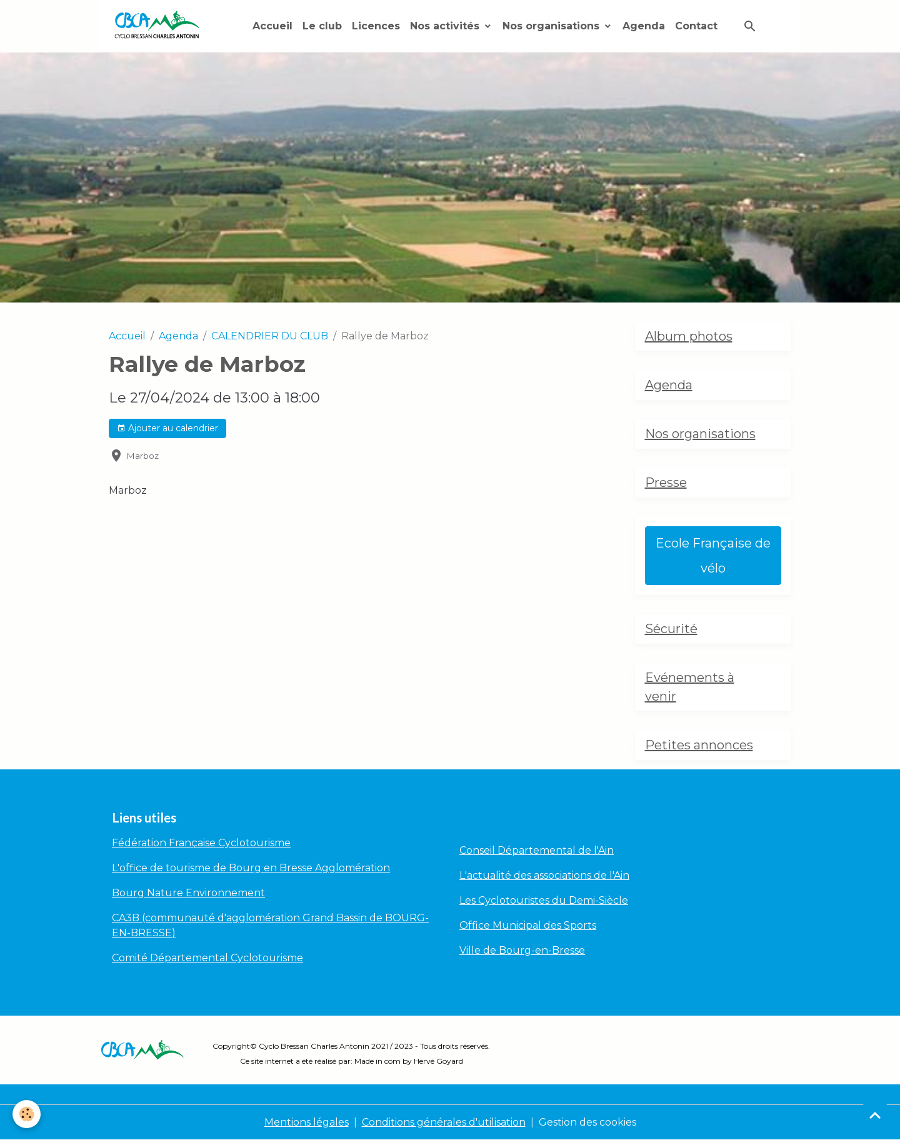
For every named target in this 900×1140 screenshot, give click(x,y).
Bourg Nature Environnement (188, 893)
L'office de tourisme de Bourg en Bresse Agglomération (251, 868)
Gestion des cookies (587, 1122)
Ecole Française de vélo (713, 556)
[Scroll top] (875, 1115)
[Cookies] (26, 1114)
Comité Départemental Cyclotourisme (207, 958)
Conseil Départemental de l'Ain (536, 850)
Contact (696, 26)
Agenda (643, 26)
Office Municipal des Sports (527, 925)
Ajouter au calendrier (167, 428)
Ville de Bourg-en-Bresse (522, 950)
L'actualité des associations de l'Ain (544, 875)
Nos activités (446, 26)
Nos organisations (552, 26)
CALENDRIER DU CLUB (269, 336)
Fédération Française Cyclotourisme (201, 843)
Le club (322, 26)
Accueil (272, 26)
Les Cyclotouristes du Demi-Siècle (543, 900)
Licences (376, 26)
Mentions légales (306, 1122)
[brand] (159, 26)
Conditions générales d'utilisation (444, 1122)
